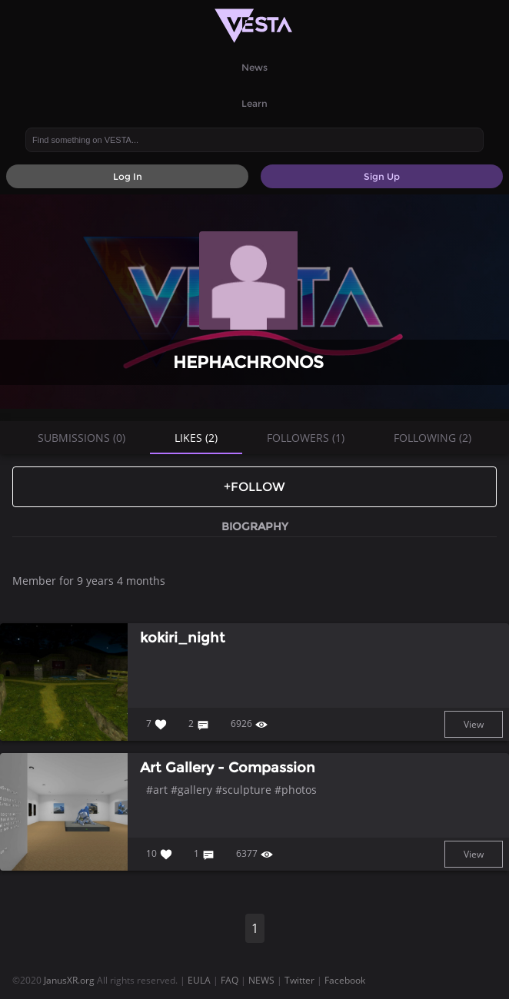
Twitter (299, 980)
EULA (199, 980)
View (474, 724)
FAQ (229, 980)
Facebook (344, 980)
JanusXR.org (69, 980)
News (254, 67)
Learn (254, 103)
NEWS (261, 980)
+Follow (254, 487)
